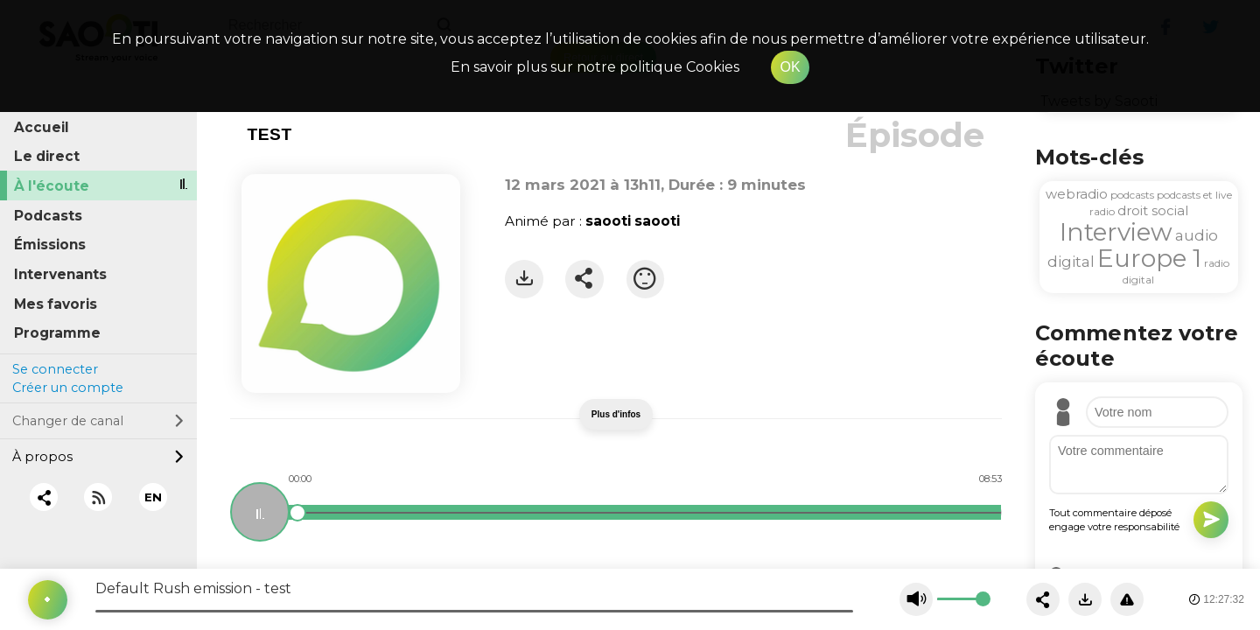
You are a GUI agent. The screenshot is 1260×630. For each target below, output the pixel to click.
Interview (1116, 232)
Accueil (41, 127)
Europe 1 (1149, 258)
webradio (1077, 194)
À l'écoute (51, 186)
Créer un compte (67, 388)
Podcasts (48, 215)
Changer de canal (98, 421)
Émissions (50, 244)
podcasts (1132, 194)
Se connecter (55, 369)
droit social (1152, 210)
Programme (57, 333)
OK (790, 67)
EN (153, 497)
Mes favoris (55, 304)
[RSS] (98, 497)
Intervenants (60, 274)
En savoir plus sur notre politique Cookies (595, 67)
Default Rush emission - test (193, 588)
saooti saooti (632, 221)
